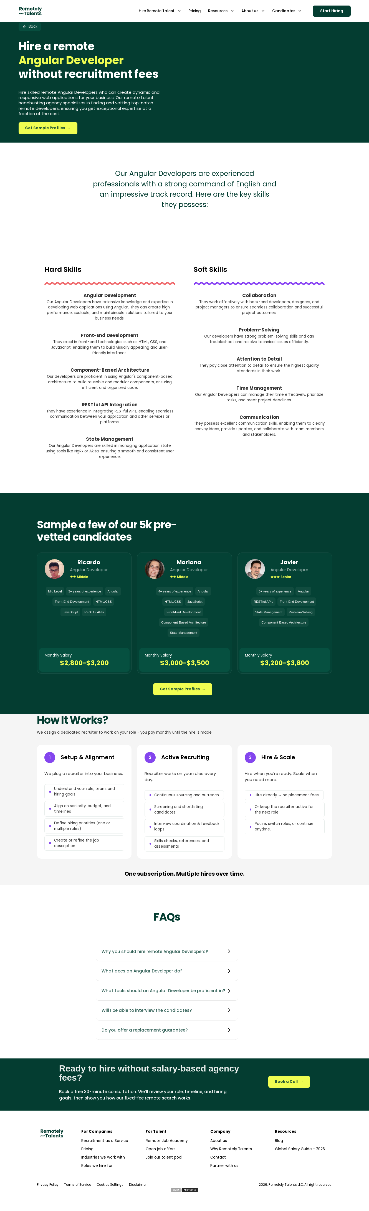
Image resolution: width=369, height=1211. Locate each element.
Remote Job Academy (167, 1140)
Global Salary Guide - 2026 (300, 1149)
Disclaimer (137, 1184)
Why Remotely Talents (231, 1149)
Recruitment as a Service (104, 1140)
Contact (218, 1157)
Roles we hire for (97, 1165)
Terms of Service (77, 1184)
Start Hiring (331, 11)
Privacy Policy (48, 1184)
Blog (279, 1140)
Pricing (87, 1149)
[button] (160, 11)
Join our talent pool (164, 1157)
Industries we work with (103, 1157)
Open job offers (161, 1149)
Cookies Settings (110, 1184)
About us (218, 1140)
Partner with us (224, 1165)
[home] (30, 11)
